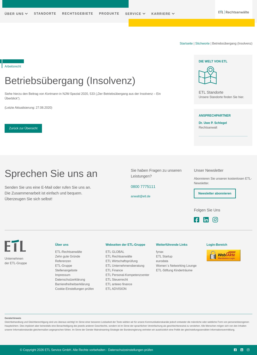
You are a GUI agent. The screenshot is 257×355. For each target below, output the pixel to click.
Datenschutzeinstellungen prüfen (130, 350)
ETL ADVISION (115, 288)
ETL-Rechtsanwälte (68, 251)
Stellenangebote (66, 270)
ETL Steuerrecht (116, 279)
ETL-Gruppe (63, 265)
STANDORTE (45, 13)
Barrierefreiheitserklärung (72, 284)
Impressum (62, 275)
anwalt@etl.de (141, 196)
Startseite (186, 43)
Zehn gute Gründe (67, 256)
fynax (159, 251)
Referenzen (63, 261)
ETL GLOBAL (114, 251)
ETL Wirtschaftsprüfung (121, 261)
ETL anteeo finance (118, 284)
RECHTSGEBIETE (77, 13)
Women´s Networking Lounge (176, 265)
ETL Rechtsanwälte (118, 256)
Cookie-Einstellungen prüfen (74, 288)
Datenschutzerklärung (70, 279)
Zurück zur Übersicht (23, 128)
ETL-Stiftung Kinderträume (174, 270)
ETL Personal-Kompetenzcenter (127, 275)
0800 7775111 (143, 186)
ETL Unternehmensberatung (124, 265)
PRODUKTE (109, 13)
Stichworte (202, 43)
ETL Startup (164, 256)
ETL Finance (114, 270)
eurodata (162, 261)
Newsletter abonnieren (214, 193)
